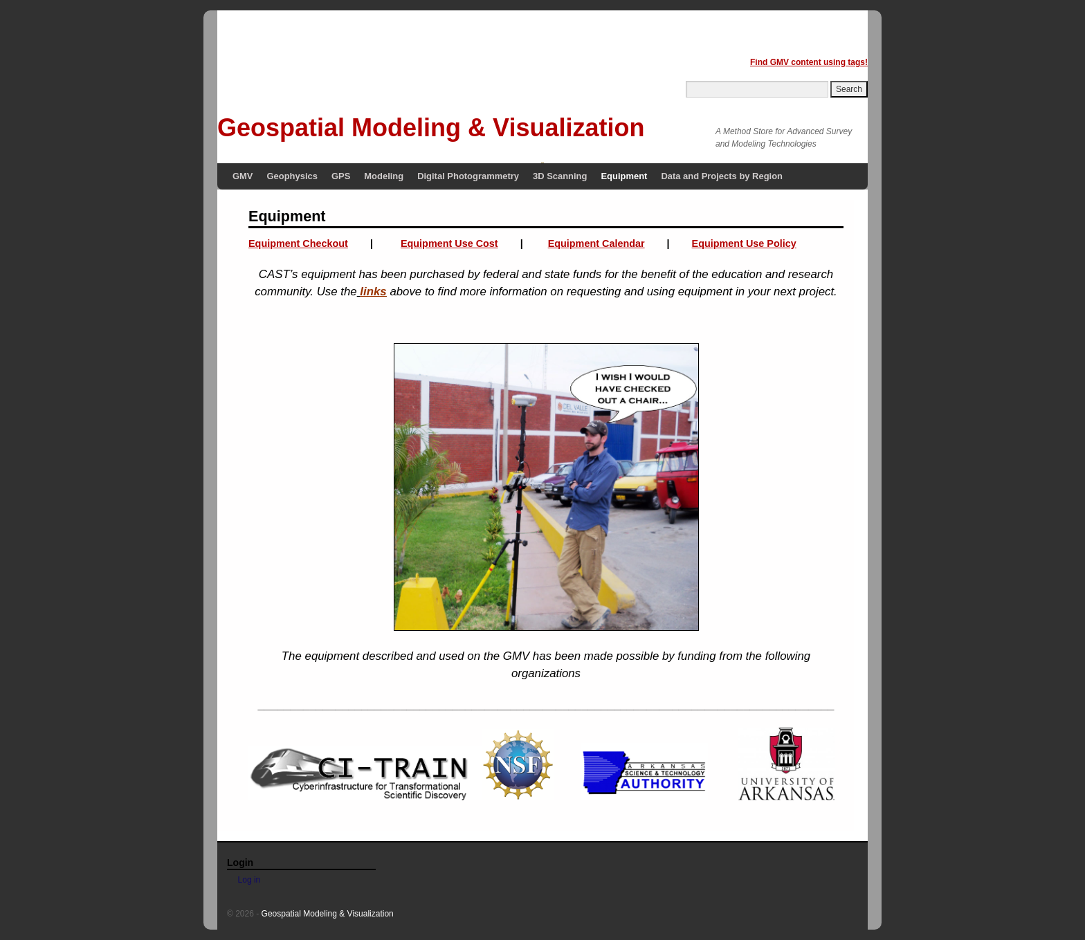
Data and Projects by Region (722, 176)
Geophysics (292, 176)
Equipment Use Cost (449, 243)
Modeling (383, 176)
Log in (249, 880)
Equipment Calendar (596, 243)
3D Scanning (560, 176)
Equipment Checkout (298, 243)
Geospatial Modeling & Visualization (430, 127)
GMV (242, 176)
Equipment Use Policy (744, 243)
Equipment (624, 176)
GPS (340, 176)
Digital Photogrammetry (468, 176)
